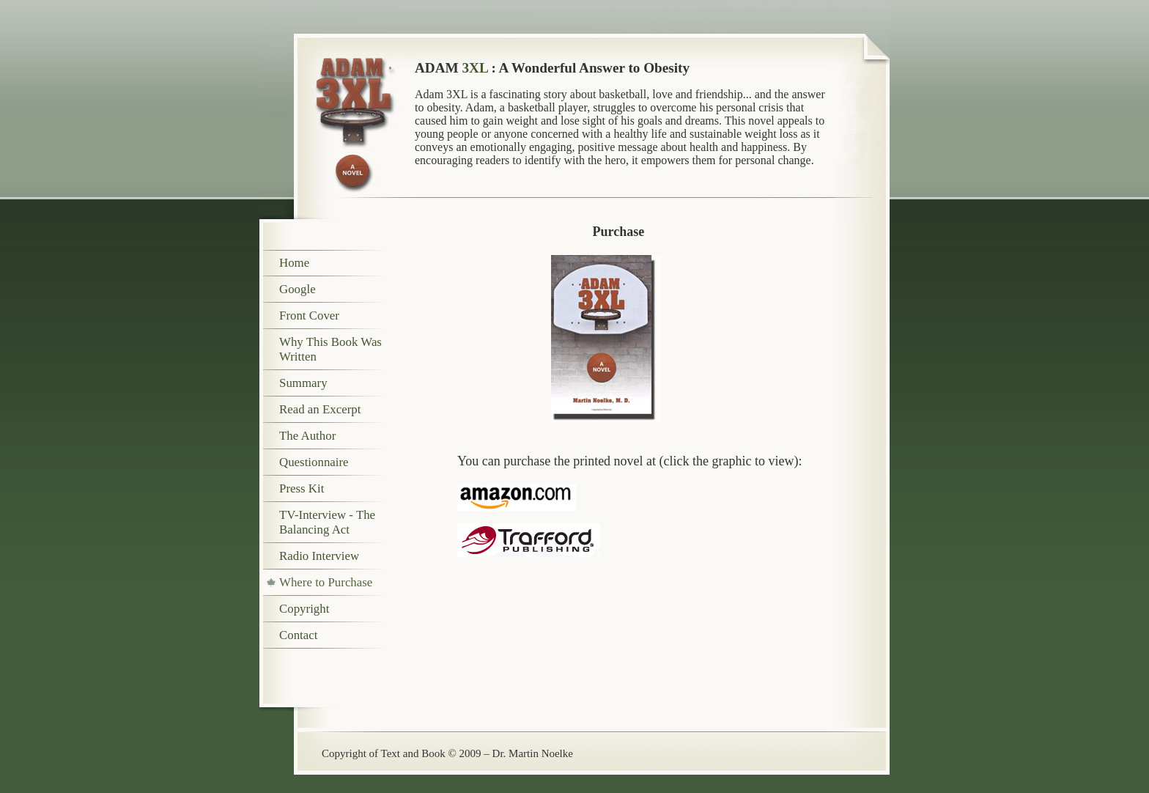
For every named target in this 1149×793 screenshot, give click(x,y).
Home (294, 263)
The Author (307, 436)
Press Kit (301, 488)
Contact (298, 635)
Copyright (304, 609)
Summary (303, 383)
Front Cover (309, 315)
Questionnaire (314, 462)
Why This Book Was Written (330, 349)
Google (297, 289)
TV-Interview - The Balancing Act (327, 522)
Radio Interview (319, 556)
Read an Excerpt (320, 409)
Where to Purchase (325, 582)
